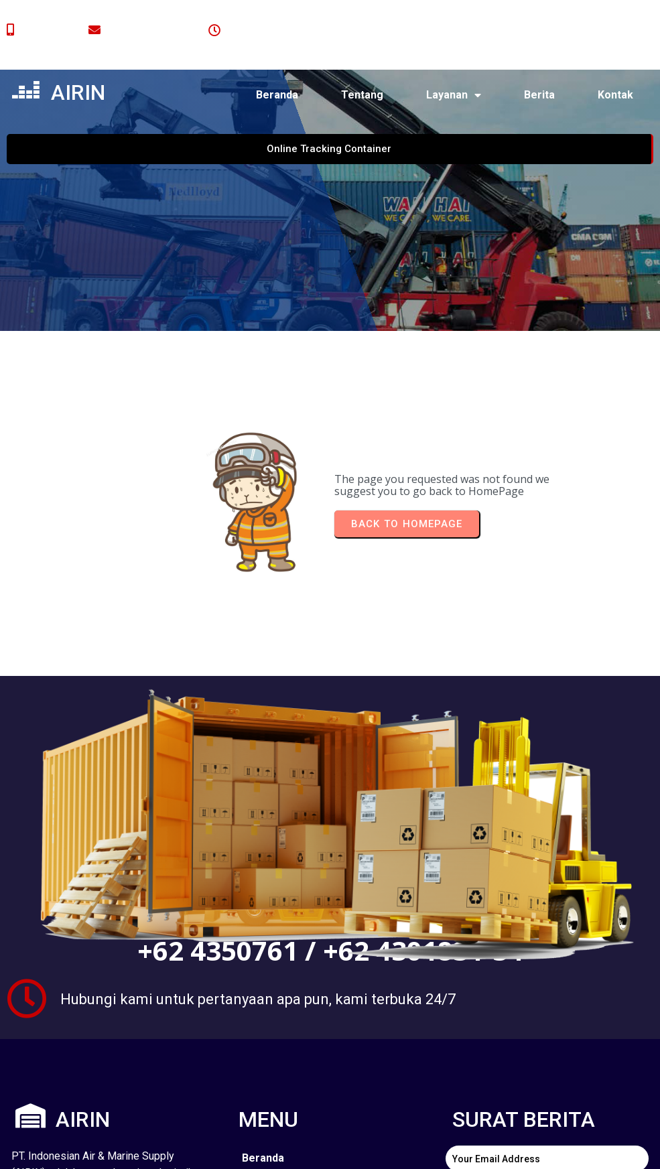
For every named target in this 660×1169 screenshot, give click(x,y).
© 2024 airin (89, 1148)
